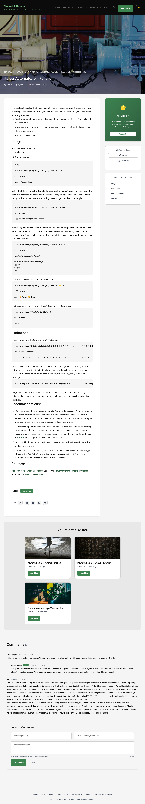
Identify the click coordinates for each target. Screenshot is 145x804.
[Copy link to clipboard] (45, 500)
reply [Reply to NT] (23, 676)
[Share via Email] (39, 500)
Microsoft (69, 6)
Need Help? (126, 6)
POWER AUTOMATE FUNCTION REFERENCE (68, 69)
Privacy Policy (62, 791)
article (21, 434)
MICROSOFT (9, 69)
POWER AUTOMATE (41, 69)
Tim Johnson (26, 471)
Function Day (27, 488)
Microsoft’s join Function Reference (27, 468)
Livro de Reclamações (103, 791)
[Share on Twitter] (20, 500)
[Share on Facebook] (33, 500)
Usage (113, 181)
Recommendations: (118, 191)
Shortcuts (83, 6)
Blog (43, 791)
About (108, 6)
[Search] (115, 6)
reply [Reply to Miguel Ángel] (31, 652)
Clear (33, 759)
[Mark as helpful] (123, 152)
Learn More (34, 570)
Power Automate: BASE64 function (94, 560)
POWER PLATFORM (23, 69)
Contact (89, 791)
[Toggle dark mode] (138, 6)
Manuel (9, 82)
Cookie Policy (76, 791)
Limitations (115, 186)
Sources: (114, 196)
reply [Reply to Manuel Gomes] (43, 662)
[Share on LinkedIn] (27, 500)
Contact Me (123, 131)
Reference (96, 6)
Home (59, 6)
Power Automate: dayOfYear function (45, 605)
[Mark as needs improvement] (123, 158)
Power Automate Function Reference (71, 468)
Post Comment (18, 759)
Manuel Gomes (16, 662)
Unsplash (39, 471)
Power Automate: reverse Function (44, 560)
